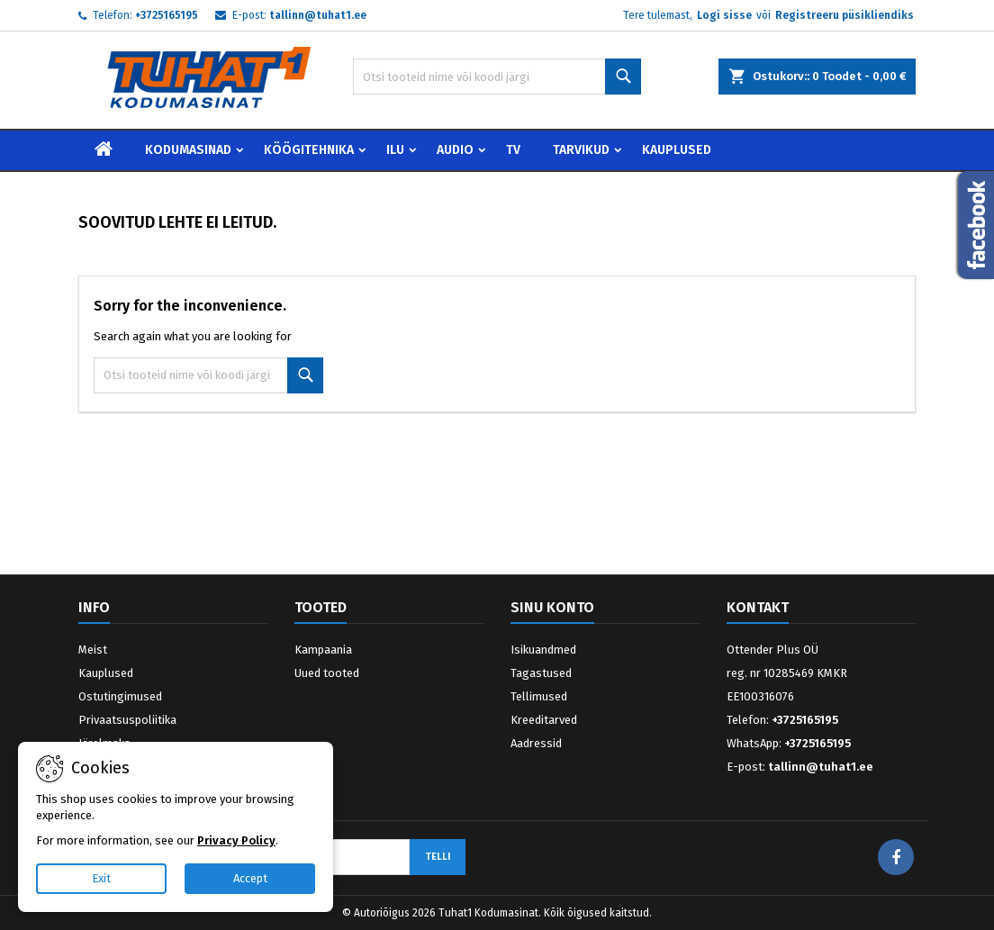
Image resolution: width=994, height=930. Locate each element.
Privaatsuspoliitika (127, 720)
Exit (101, 878)
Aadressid (536, 743)
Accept (250, 878)
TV (513, 150)
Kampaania (323, 649)
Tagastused (541, 673)
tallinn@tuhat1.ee (317, 15)
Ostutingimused (120, 696)
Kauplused (676, 150)
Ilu (395, 150)
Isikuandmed (543, 649)
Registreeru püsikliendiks (844, 15)
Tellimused (539, 696)
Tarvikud (581, 150)
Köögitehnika (309, 150)
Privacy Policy (236, 840)
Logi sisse (724, 15)
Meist (92, 649)
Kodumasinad (188, 150)
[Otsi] (497, 77)
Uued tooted (326, 673)
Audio (455, 150)
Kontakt (758, 607)
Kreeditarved (544, 720)
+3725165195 (166, 15)
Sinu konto (552, 607)
